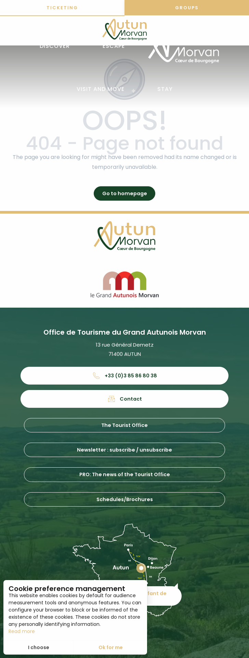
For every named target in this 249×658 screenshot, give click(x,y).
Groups (187, 7)
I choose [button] (38, 647)
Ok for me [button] (111, 647)
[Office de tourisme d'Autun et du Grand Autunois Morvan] (124, 31)
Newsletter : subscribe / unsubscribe (124, 449)
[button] (54, 46)
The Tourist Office (124, 425)
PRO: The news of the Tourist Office (124, 474)
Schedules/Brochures (124, 499)
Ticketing (62, 7)
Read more (22, 631)
